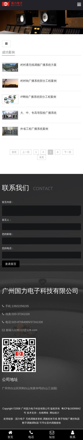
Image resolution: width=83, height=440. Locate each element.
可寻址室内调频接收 (50, 422)
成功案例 (8, 52)
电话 (31, 434)
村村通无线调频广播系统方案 (38, 65)
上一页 (25, 152)
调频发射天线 (50, 418)
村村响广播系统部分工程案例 (38, 81)
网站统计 (54, 412)
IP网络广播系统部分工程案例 (38, 97)
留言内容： (8, 202)
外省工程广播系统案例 (34, 129)
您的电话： (8, 248)
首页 (14, 152)
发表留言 (10, 263)
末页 (41, 157)
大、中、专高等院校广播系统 (38, 113)
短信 (52, 434)
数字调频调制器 (30, 422)
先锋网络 (43, 412)
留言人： (7, 220)
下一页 (67, 152)
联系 (72, 434)
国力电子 (20, 418)
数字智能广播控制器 (69, 418)
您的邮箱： (8, 234)
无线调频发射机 (34, 418)
